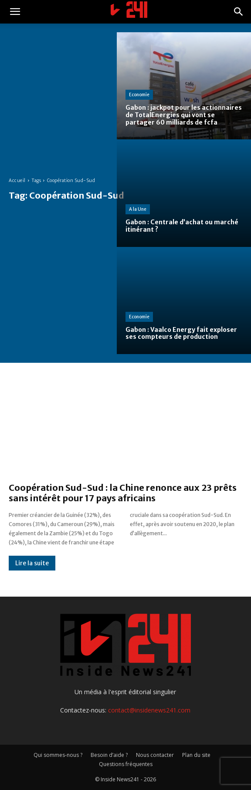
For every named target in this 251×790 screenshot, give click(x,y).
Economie (139, 95)
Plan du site (196, 755)
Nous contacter (155, 755)
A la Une (137, 209)
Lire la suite (32, 563)
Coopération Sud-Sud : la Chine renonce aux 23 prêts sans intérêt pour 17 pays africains (123, 492)
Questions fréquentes (126, 764)
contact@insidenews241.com (149, 710)
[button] (15, 12)
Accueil (17, 180)
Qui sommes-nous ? (58, 755)
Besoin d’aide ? (109, 755)
